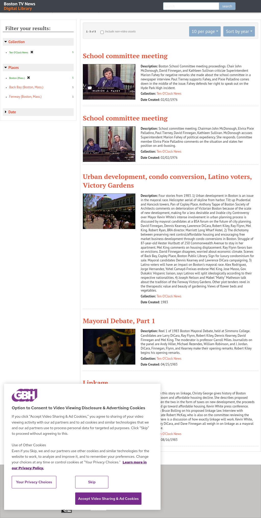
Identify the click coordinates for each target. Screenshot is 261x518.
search (227, 6)
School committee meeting (125, 55)
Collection (16, 41)
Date (12, 112)
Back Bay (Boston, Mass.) (26, 87)
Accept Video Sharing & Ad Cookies (108, 498)
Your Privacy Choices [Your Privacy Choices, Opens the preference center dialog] (34, 482)
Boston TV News (20, 6)
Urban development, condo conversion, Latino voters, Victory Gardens (167, 180)
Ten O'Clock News (169, 93)
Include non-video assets (120, 31)
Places (13, 67)
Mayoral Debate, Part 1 (119, 320)
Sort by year (237, 31)
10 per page (203, 31)
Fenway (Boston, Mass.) (25, 96)
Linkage (95, 382)
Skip (92, 482)
